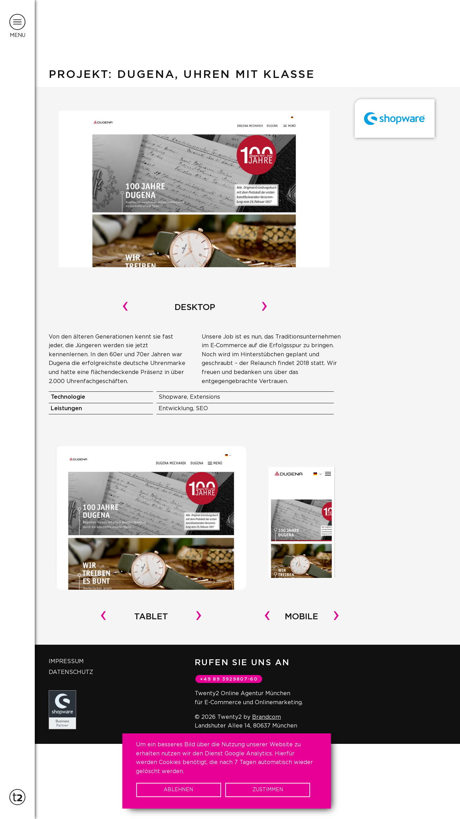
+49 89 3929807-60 (229, 679)
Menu (17, 35)
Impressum (66, 661)
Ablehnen (178, 789)
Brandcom (266, 717)
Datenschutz (71, 672)
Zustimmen (267, 789)
